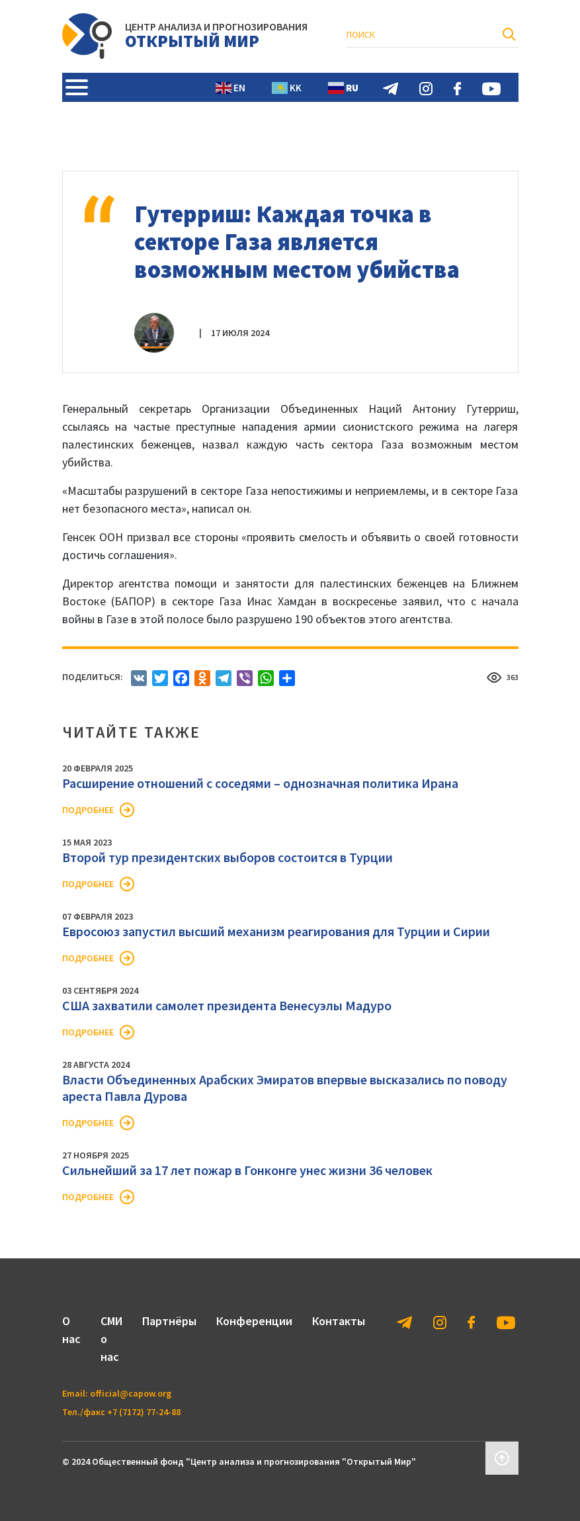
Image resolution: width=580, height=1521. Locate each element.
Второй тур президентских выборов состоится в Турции (227, 857)
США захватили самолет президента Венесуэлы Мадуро (227, 1005)
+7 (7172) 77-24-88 (144, 1412)
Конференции (254, 1320)
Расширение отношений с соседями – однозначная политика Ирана (260, 783)
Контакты (338, 1320)
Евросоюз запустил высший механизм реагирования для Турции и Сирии (276, 931)
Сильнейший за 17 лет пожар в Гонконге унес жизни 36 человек (247, 1170)
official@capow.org (130, 1393)
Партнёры (169, 1320)
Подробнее (88, 810)
